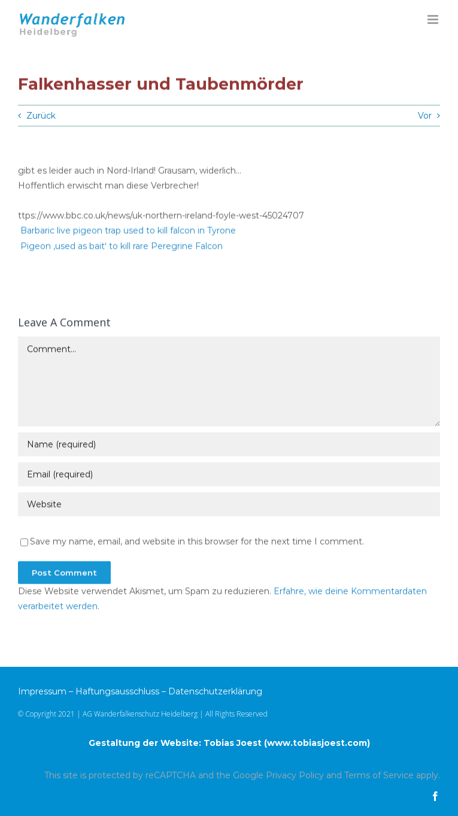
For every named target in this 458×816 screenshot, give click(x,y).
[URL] (229, 505)
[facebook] (435, 796)
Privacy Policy (295, 775)
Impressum (42, 691)
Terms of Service (379, 775)
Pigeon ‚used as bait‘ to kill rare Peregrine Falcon (121, 246)
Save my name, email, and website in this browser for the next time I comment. (197, 542)
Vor (425, 115)
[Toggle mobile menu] (433, 19)
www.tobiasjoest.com (317, 743)
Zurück (41, 115)
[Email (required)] (229, 475)
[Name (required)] (229, 445)
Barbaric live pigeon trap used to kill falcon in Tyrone (128, 231)
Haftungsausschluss (117, 691)
